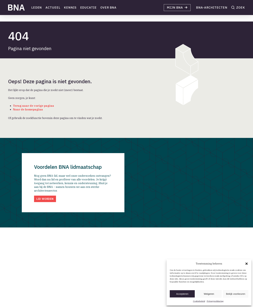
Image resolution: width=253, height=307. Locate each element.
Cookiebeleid (199, 301)
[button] (246, 263)
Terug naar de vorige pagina (33, 106)
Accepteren (182, 293)
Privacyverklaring (215, 301)
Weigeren (209, 293)
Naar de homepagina (28, 109)
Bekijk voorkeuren (235, 293)
